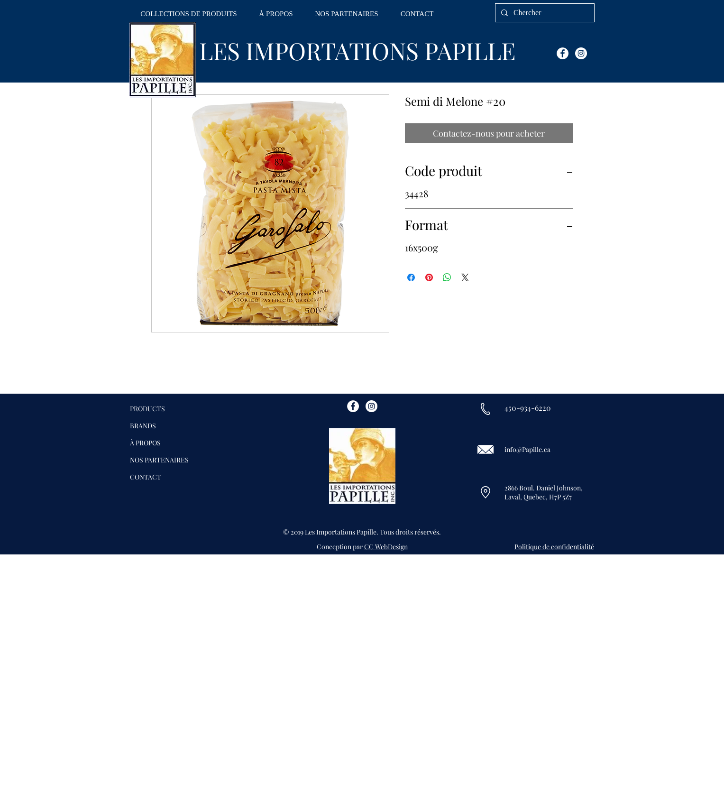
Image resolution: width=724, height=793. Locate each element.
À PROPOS (145, 442)
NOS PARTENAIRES (159, 459)
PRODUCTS (147, 408)
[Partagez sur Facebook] (411, 277)
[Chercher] (543, 13)
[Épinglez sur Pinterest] (429, 277)
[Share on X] (465, 277)
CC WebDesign (386, 546)
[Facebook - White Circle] (562, 53)
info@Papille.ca (527, 449)
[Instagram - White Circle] (581, 53)
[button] (189, 14)
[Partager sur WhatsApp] (447, 277)
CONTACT (145, 476)
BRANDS (143, 425)
